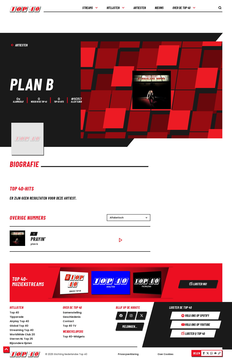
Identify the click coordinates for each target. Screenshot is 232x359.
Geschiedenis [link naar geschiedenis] (72, 316)
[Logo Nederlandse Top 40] (25, 353)
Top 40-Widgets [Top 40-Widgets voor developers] (74, 335)
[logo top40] (27, 8)
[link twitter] (141, 315)
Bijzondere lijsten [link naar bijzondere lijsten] (21, 342)
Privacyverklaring (128, 353)
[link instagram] (131, 315)
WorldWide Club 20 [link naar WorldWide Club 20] (22, 333)
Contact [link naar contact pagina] (68, 320)
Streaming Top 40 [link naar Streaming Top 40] (22, 329)
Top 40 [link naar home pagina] (14, 311)
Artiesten (19, 45)
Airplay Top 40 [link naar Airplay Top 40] (19, 320)
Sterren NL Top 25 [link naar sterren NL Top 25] (21, 338)
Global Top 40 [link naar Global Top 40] (19, 324)
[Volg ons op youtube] (195, 324)
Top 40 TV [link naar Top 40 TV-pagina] (69, 324)
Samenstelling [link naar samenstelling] (72, 311)
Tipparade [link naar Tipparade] (17, 316)
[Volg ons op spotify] (195, 315)
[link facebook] (121, 315)
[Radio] (116, 282)
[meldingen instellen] (129, 326)
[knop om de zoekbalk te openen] (220, 7)
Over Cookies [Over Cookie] (165, 353)
